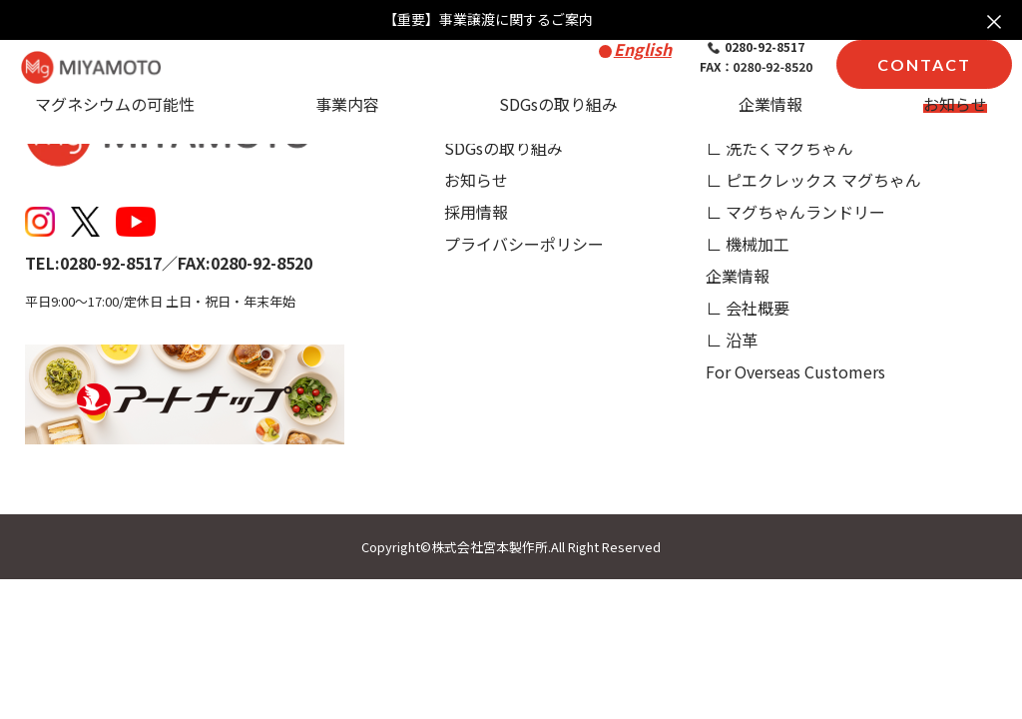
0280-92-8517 (756, 47)
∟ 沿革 (732, 340)
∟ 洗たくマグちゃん (779, 148)
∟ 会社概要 (747, 308)
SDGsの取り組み (558, 104)
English (643, 49)
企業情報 (770, 104)
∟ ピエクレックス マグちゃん (813, 180)
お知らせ (955, 104)
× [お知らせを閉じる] (994, 20)
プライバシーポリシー (524, 244)
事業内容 (347, 104)
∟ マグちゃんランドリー (795, 212)
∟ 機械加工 (747, 244)
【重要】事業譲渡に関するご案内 (488, 19)
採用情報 (476, 212)
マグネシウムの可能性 (115, 104)
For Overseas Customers (795, 371)
